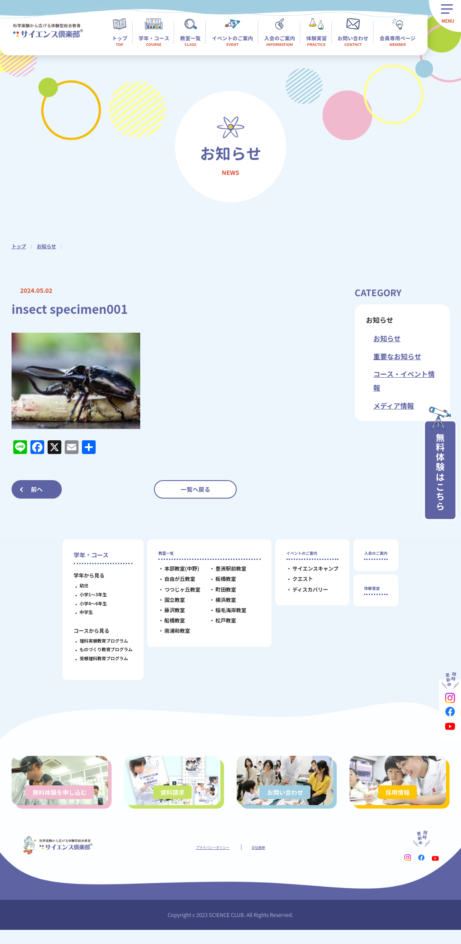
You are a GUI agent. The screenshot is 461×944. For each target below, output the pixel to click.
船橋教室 (168, 624)
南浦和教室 (171, 634)
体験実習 (370, 594)
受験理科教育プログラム (97, 658)
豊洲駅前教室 (224, 572)
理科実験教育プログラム (97, 640)
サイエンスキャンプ (309, 572)
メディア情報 (393, 405)
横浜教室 (219, 603)
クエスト (296, 583)
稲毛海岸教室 (224, 614)
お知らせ (48, 246)
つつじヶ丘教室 (176, 593)
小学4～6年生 (87, 603)
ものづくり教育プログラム (99, 649)
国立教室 (168, 603)
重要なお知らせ (397, 356)
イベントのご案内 (303, 554)
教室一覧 (164, 554)
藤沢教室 (168, 614)
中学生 (80, 612)
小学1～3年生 (87, 594)
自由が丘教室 (173, 583)
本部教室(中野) (175, 572)
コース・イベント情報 (403, 381)
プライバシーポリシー (209, 860)
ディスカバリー (304, 593)
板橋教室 (219, 583)
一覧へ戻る (195, 489)
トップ (19, 246)
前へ (37, 489)
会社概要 (267, 860)
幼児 (77, 585)
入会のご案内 (376, 554)
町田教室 (219, 593)
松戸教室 (219, 624)
